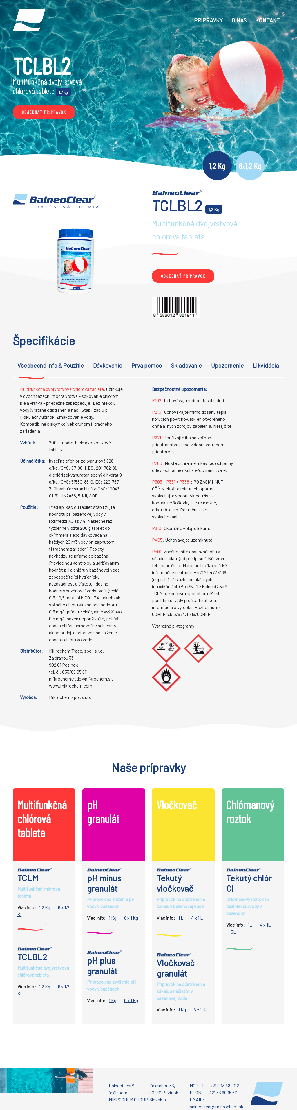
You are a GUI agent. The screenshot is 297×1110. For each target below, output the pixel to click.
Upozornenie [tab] (227, 365)
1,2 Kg (44, 907)
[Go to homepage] (29, 19)
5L (233, 931)
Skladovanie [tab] (186, 365)
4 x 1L (265, 925)
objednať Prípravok (44, 112)
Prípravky (208, 20)
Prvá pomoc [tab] (146, 365)
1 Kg (112, 918)
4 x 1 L (197, 918)
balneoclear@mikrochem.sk (216, 1106)
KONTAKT (267, 20)
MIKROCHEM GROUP (128, 1099)
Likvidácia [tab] (266, 365)
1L (250, 925)
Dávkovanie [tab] (107, 365)
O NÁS (239, 20)
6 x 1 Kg (131, 918)
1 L (180, 918)
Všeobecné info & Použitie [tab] (50, 365)
